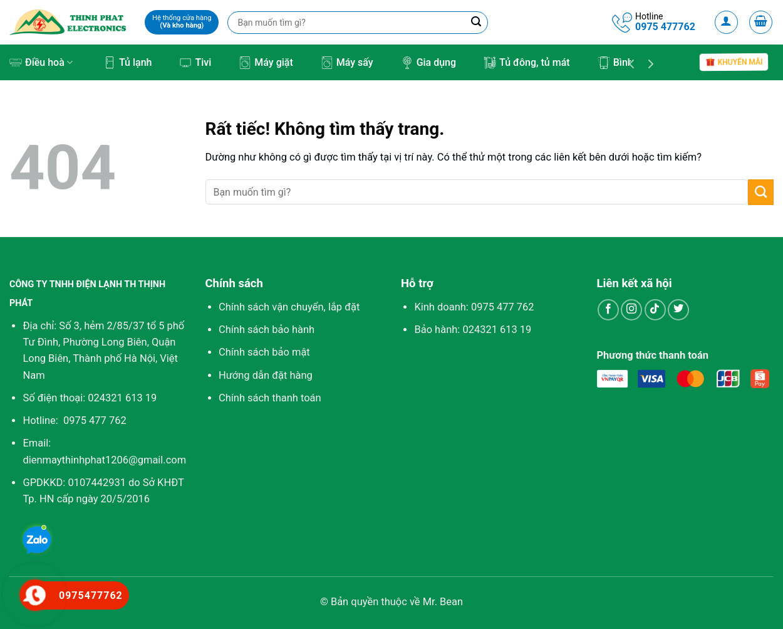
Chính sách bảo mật (264, 352)
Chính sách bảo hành (266, 330)
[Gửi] (761, 191)
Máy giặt (266, 62)
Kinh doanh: (474, 307)
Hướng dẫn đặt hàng (266, 375)
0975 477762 (665, 27)
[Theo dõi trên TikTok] (655, 309)
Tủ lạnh (127, 62)
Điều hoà (41, 62)
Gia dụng (428, 62)
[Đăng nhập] (727, 22)
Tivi (195, 62)
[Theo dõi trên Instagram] (631, 309)
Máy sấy (347, 62)
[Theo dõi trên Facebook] (608, 309)
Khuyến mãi (734, 62)
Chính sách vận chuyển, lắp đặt (289, 307)
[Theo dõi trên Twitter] (678, 309)
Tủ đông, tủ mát (527, 62)
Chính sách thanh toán (270, 398)
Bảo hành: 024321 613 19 (472, 330)
